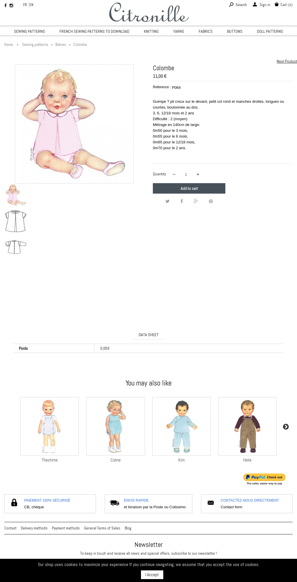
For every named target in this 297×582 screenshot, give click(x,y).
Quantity (159, 173)
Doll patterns (270, 31)
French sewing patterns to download (94, 31)
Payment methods (66, 528)
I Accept (152, 574)
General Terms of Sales (102, 528)
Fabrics (206, 31)
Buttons (234, 31)
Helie (247, 460)
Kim (181, 460)
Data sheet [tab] (149, 334)
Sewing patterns (29, 31)
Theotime (50, 460)
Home (8, 44)
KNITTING (151, 31)
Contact (10, 528)
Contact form (231, 507)
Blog (128, 528)
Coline (116, 460)
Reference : (162, 87)
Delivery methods (34, 528)
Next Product (287, 61)
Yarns (178, 31)
